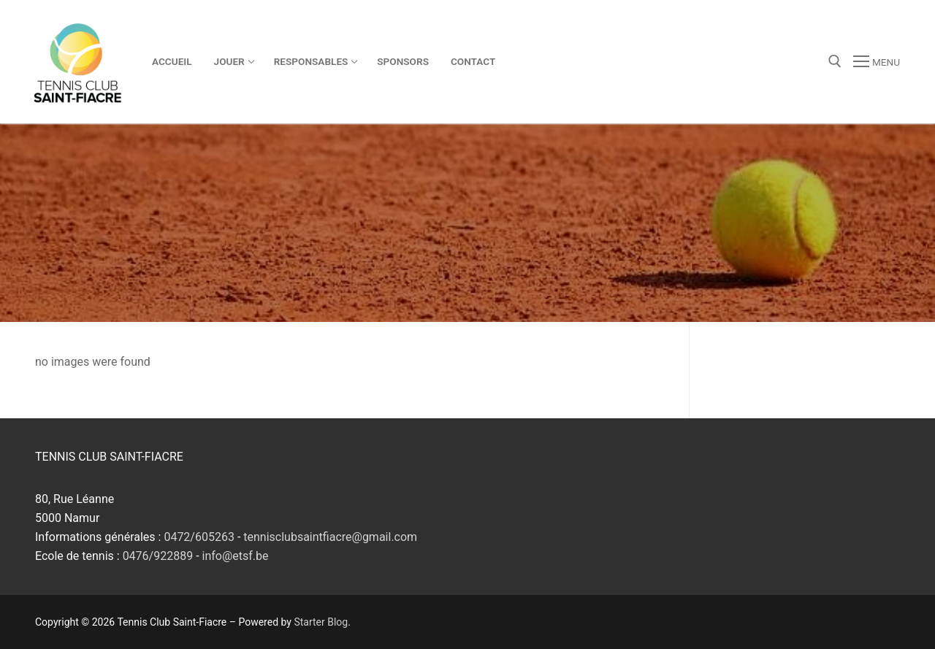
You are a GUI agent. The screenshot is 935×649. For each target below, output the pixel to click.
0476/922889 (158, 556)
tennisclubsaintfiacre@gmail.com (330, 537)
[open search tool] (835, 61)
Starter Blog (321, 622)
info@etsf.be (235, 556)
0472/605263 (199, 537)
